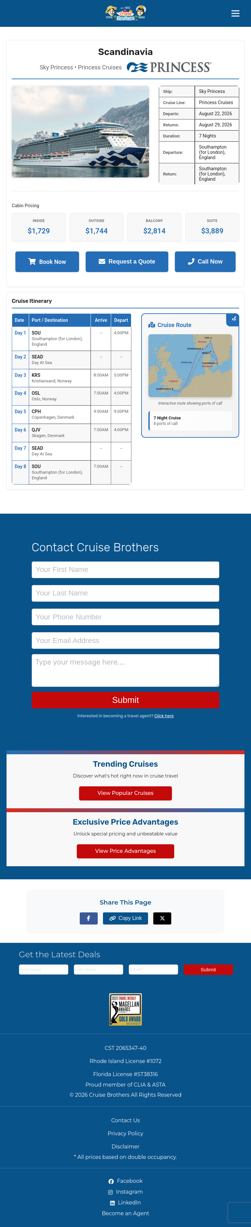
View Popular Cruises (125, 793)
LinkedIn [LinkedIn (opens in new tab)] (125, 1203)
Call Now (205, 261)
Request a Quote (127, 261)
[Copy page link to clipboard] (125, 918)
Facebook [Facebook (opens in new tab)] (125, 1181)
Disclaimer (125, 1147)
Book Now (47, 261)
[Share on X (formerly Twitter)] (162, 918)
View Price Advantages (125, 851)
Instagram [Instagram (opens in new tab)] (125, 1192)
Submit (125, 700)
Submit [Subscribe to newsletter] (208, 969)
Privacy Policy (125, 1133)
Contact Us (125, 1120)
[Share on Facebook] (89, 918)
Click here (164, 715)
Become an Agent (125, 1213)
